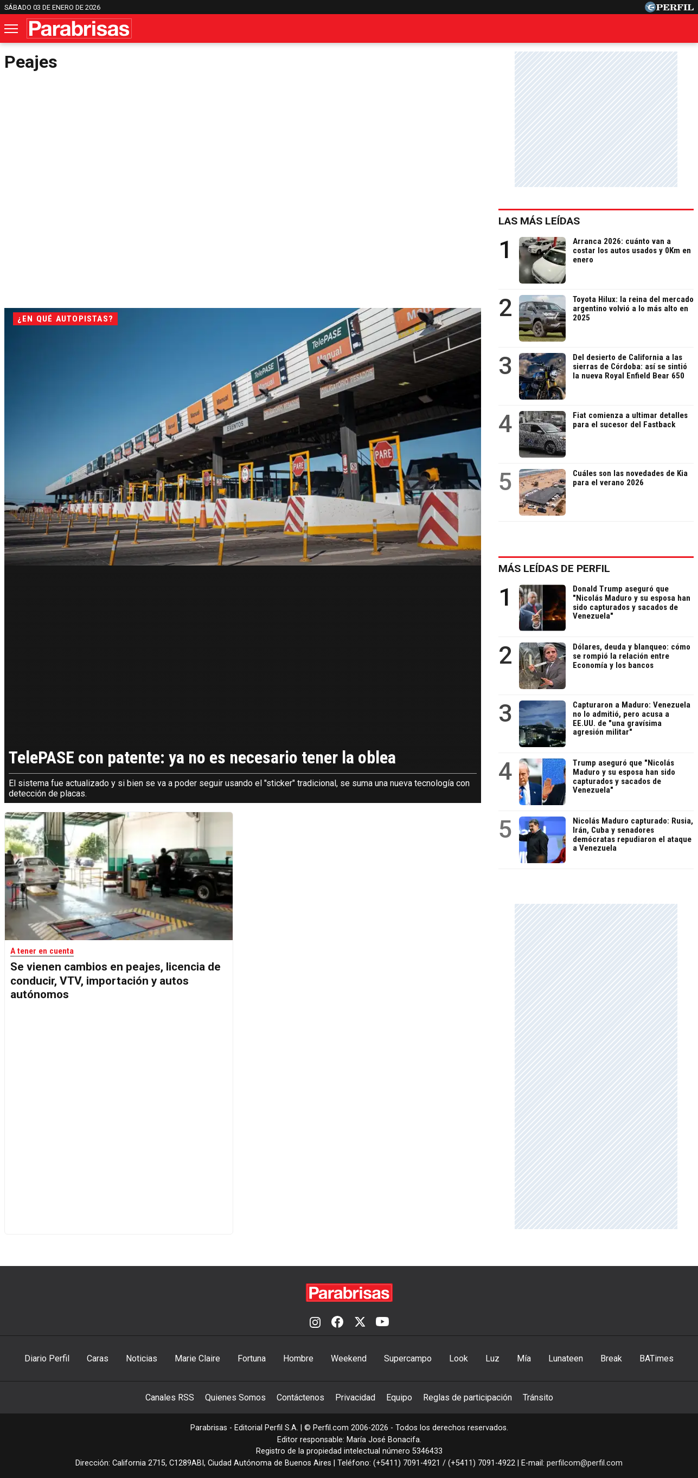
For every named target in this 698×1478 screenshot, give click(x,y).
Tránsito (538, 1397)
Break (611, 1358)
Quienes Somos (235, 1397)
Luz (492, 1358)
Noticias (141, 1358)
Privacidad (355, 1397)
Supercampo (408, 1358)
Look (458, 1358)
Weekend (349, 1358)
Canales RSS (169, 1397)
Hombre (298, 1358)
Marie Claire (197, 1358)
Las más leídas (539, 221)
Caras (97, 1358)
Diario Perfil (46, 1358)
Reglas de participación (467, 1397)
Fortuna (252, 1358)
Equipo (399, 1397)
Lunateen (565, 1358)
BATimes (656, 1358)
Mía (524, 1358)
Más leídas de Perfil (554, 568)
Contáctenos (300, 1397)
